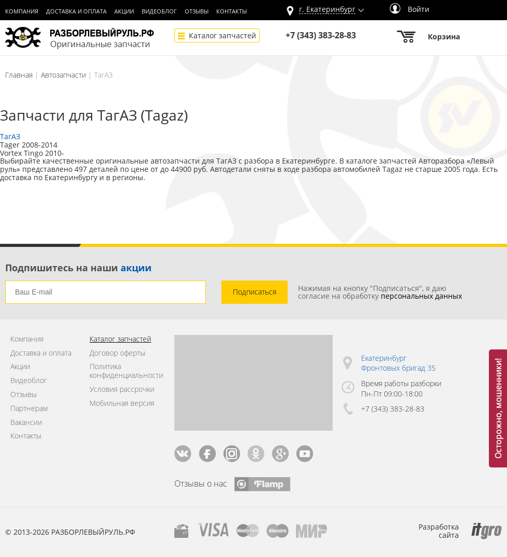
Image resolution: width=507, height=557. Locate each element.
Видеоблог (159, 11)
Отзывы (196, 11)
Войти (409, 9)
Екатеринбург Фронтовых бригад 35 (398, 363)
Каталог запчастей (222, 35)
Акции (124, 11)
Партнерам (29, 408)
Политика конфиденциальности (124, 371)
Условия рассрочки (122, 389)
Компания (21, 11)
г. (327, 9)
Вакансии (26, 422)
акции (136, 267)
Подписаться (254, 292)
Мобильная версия (122, 403)
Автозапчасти (63, 75)
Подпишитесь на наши (78, 267)
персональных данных (421, 296)
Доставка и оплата (76, 11)
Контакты (231, 11)
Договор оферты (117, 353)
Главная (19, 75)
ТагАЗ (10, 136)
